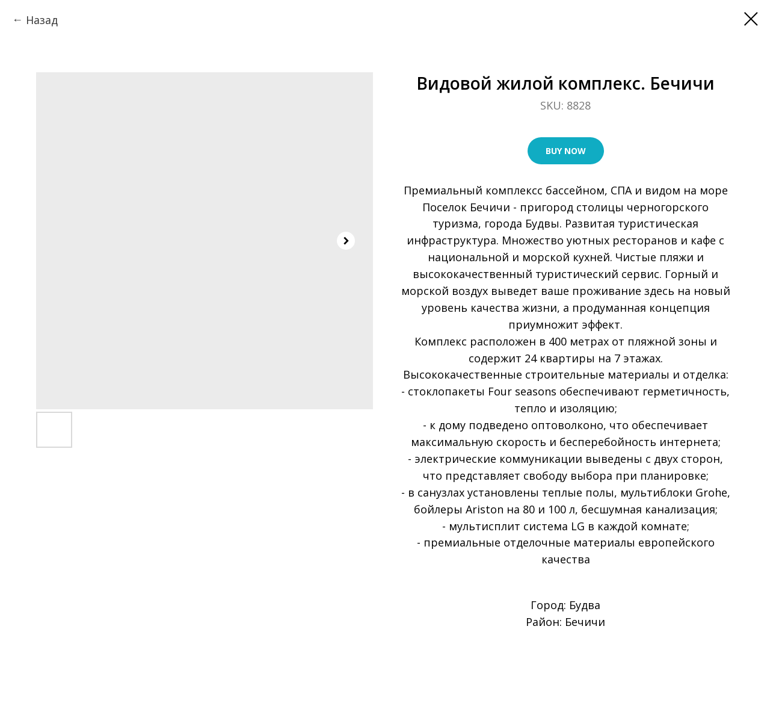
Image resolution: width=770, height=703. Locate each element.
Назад (42, 20)
